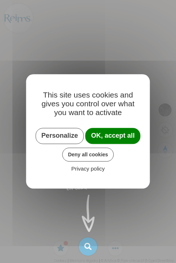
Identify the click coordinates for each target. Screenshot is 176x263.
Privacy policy (88, 169)
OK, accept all (113, 135)
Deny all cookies (88, 154)
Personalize (59, 135)
